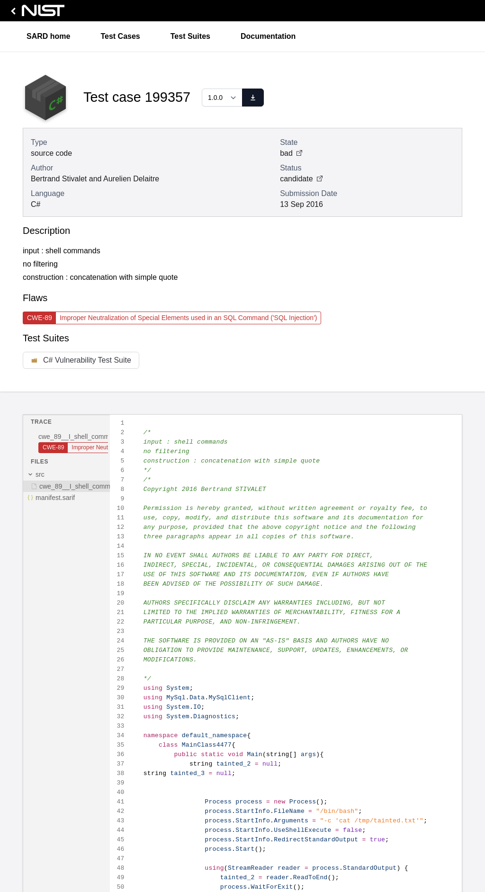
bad (291, 153)
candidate (301, 179)
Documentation (268, 36)
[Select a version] (222, 98)
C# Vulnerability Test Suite (81, 360)
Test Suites (190, 36)
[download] (253, 98)
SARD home (48, 36)
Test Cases (120, 36)
